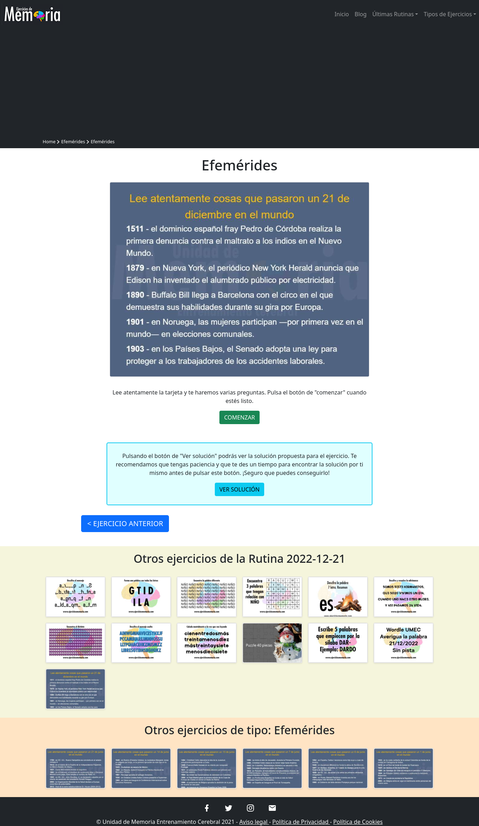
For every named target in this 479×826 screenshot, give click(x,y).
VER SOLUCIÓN (239, 489)
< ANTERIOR (125, 523)
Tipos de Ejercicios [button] (448, 14)
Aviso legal (254, 822)
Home (49, 141)
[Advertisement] (239, 84)
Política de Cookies (358, 822)
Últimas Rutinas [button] (393, 14)
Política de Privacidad (301, 822)
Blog (360, 14)
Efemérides (73, 141)
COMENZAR (239, 417)
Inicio (341, 14)
